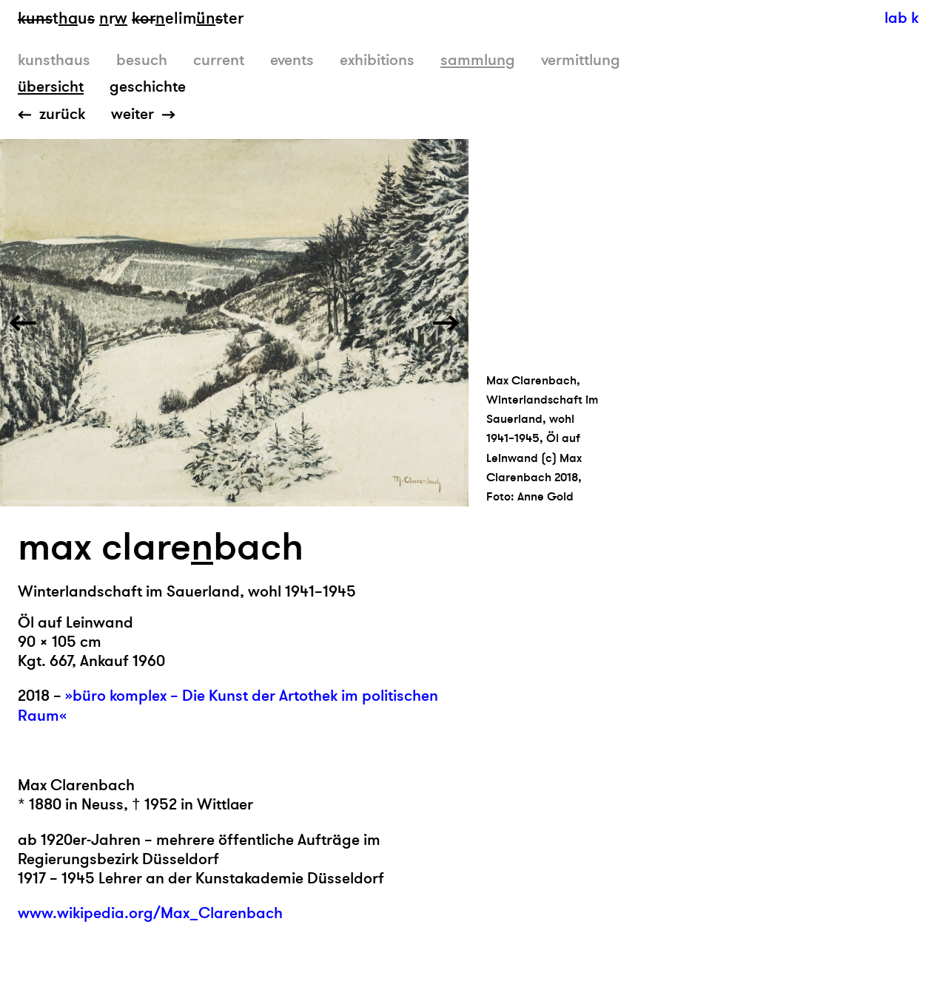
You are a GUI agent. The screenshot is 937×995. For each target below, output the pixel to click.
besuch (141, 60)
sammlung (477, 60)
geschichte (148, 87)
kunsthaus (54, 60)
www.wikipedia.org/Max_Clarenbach (150, 913)
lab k (901, 18)
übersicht (51, 87)
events (292, 60)
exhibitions (377, 60)
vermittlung (580, 60)
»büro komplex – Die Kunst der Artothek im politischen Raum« (228, 705)
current (218, 60)
